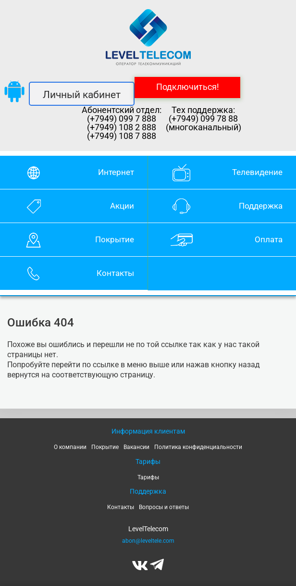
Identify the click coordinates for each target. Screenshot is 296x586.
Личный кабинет (82, 94)
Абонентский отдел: (121, 110)
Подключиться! (187, 87)
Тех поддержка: (203, 110)
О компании (70, 447)
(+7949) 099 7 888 (121, 118)
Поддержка (261, 206)
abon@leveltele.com (148, 540)
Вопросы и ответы (164, 507)
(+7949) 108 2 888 (121, 127)
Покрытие (114, 239)
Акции (122, 206)
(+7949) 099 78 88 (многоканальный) (203, 123)
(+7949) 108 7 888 (121, 136)
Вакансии (136, 447)
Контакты (115, 273)
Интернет (116, 172)
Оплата (269, 239)
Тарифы (148, 477)
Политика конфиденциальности (198, 447)
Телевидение (257, 172)
